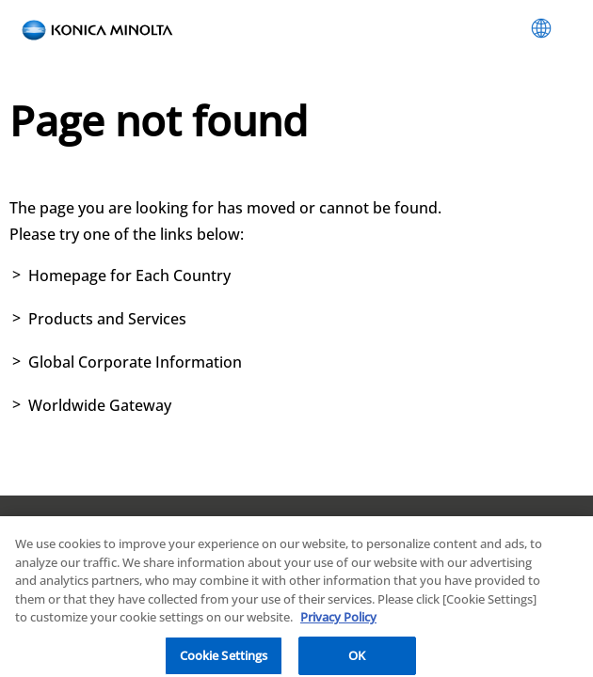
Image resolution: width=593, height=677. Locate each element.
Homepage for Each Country (129, 275)
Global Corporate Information (135, 362)
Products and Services (107, 318)
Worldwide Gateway (99, 405)
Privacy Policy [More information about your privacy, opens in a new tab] (338, 622)
